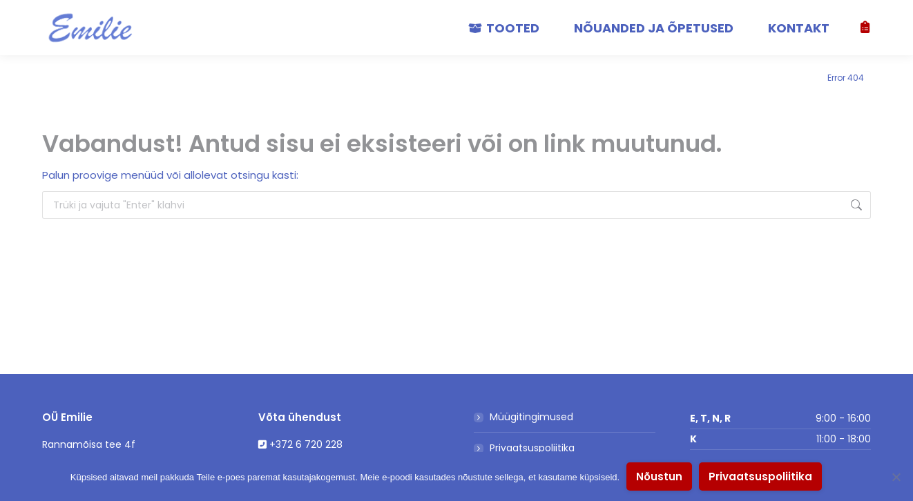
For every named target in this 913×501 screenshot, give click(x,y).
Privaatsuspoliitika (532, 448)
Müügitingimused (531, 417)
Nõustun (659, 476)
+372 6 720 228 (306, 444)
